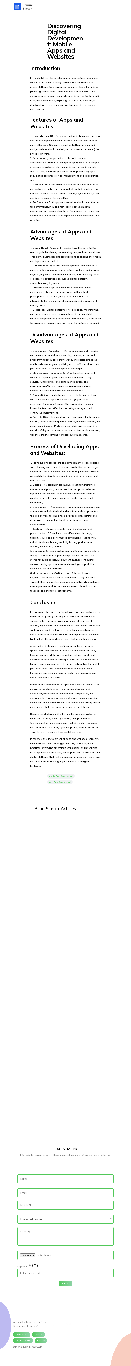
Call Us (41, 1340)
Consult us (22, 1334)
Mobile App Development (61, 776)
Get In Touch (23, 1340)
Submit (65, 1283)
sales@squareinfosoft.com (27, 1346)
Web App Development (60, 782)
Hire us (38, 1334)
